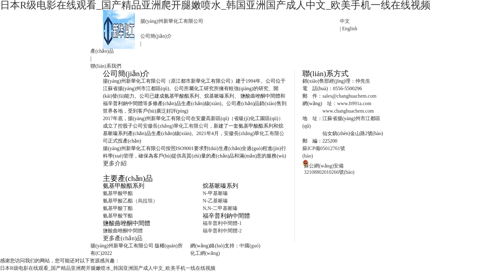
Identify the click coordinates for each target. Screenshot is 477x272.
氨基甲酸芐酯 (118, 215)
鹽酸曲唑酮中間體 (123, 230)
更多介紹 (115, 163)
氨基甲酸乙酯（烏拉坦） (130, 200)
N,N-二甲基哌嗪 (220, 208)
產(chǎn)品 (102, 51)
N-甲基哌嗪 (215, 193)
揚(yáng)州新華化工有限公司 (171, 21)
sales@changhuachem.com (349, 96)
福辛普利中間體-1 (222, 223)
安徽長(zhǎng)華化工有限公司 (176, 126)
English (349, 28)
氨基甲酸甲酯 (118, 193)
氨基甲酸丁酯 (118, 208)
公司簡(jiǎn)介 (156, 36)
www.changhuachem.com (348, 111)
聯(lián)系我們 (105, 66)
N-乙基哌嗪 (215, 200)
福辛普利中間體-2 (222, 230)
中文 (345, 21)
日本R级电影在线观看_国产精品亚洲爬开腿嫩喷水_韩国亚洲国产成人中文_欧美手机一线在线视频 (107, 268)
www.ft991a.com (354, 103)
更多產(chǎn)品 (122, 238)
